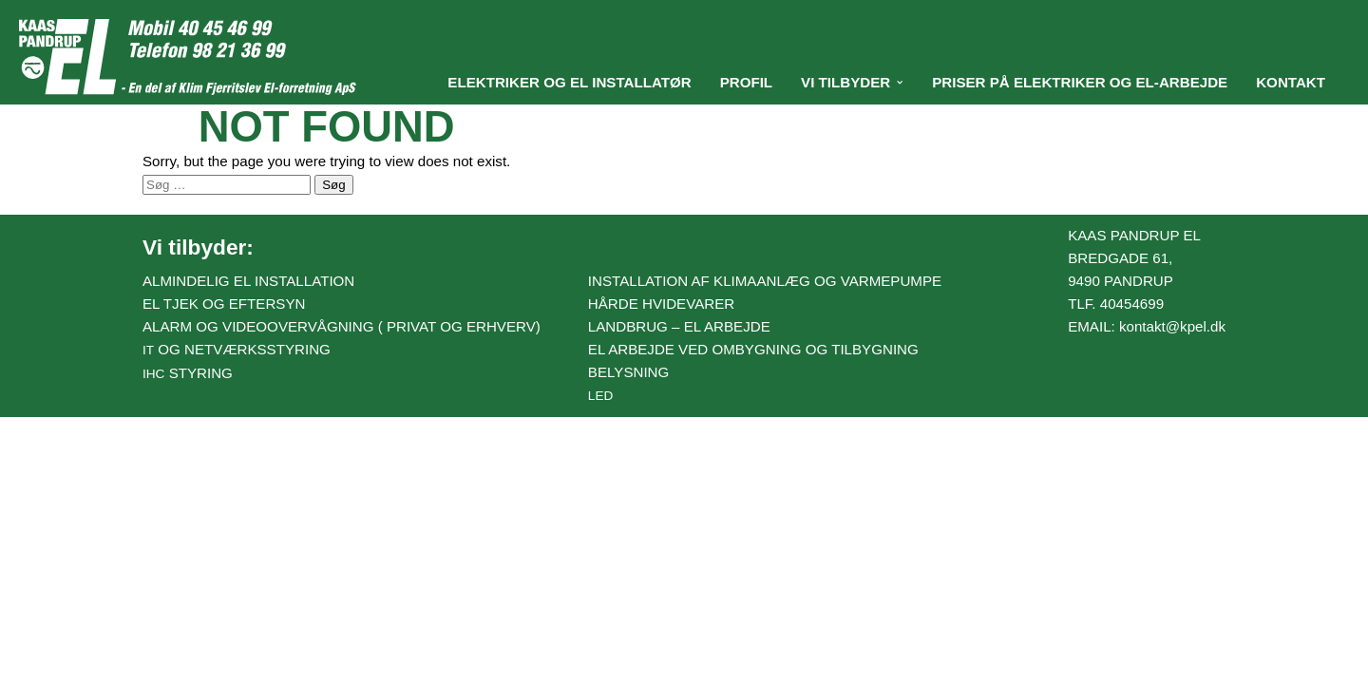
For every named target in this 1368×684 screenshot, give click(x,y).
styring (187, 373)
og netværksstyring (236, 349)
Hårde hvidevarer (661, 303)
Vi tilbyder (845, 82)
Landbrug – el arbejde (679, 326)
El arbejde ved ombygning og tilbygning (753, 349)
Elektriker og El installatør (569, 82)
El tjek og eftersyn (223, 303)
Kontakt (1290, 82)
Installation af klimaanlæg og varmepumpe (764, 281)
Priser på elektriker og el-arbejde (1079, 82)
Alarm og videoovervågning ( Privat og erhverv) (341, 326)
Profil (746, 82)
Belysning (628, 372)
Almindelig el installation (248, 281)
